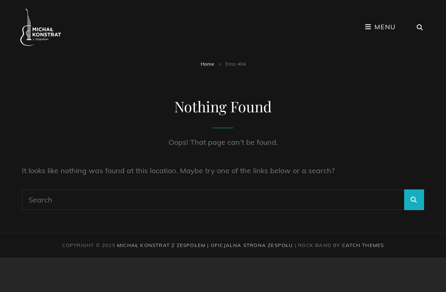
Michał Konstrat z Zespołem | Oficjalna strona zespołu (205, 245)
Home (207, 64)
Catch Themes (363, 245)
